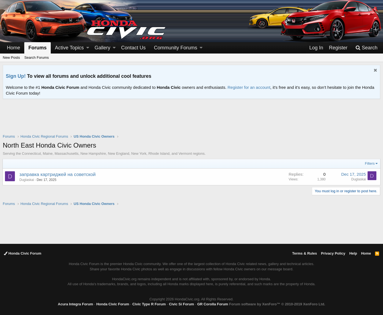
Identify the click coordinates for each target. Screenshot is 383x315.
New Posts (11, 57)
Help (353, 253)
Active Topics (69, 47)
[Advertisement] (191, 120)
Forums (37, 47)
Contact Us (133, 47)
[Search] (366, 48)
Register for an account (248, 87)
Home (13, 47)
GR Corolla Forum (212, 304)
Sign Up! (16, 76)
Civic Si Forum (181, 304)
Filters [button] (369, 163)
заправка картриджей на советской (58, 174)
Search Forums (36, 57)
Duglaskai (27, 180)
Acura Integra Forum (75, 304)
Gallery (102, 47)
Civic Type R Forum (149, 304)
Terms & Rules (304, 253)
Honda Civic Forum (22, 253)
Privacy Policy (333, 253)
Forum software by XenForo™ (277, 304)
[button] (87, 48)
